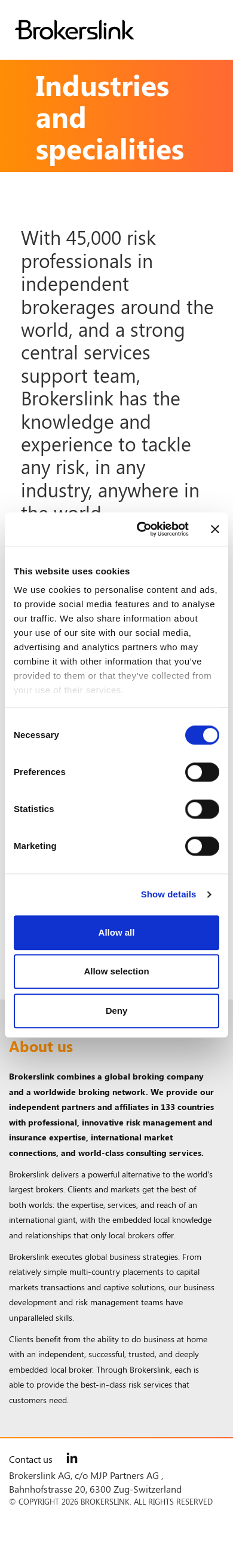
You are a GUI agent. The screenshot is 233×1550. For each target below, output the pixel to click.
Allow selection (116, 971)
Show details (169, 894)
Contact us (31, 1459)
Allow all (117, 932)
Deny (117, 1010)
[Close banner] (215, 529)
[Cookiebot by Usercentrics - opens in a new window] (141, 529)
